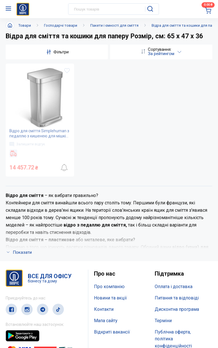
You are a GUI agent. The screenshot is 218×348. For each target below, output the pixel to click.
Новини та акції (110, 298)
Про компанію (109, 287)
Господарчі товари (60, 25)
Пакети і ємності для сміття (114, 25)
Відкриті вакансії (112, 332)
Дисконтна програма (177, 309)
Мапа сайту (106, 320)
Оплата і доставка (173, 287)
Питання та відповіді (177, 298)
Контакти (104, 309)
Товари (24, 25)
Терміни (163, 320)
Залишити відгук (27, 144)
